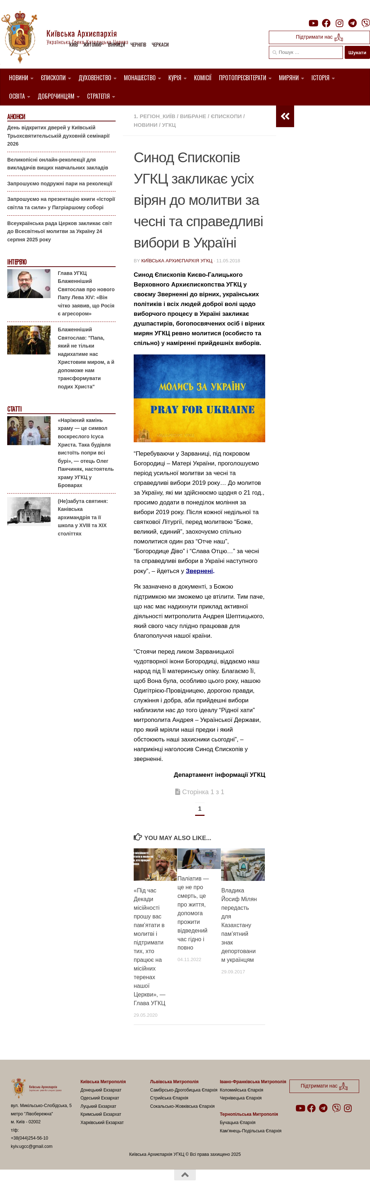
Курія (174, 77)
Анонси (16, 117)
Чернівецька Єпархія (241, 1098)
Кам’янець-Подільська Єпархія (250, 1130)
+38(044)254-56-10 (29, 1138)
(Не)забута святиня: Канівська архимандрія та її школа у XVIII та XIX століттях (83, 517)
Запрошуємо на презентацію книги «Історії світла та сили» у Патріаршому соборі (61, 203)
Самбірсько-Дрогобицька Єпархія (184, 1090)
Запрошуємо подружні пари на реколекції (59, 183)
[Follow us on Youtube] (313, 23)
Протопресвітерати (242, 77)
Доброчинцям (56, 96)
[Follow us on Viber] (365, 23)
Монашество (140, 77)
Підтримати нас (319, 37)
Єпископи (53, 77)
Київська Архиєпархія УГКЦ (176, 260)
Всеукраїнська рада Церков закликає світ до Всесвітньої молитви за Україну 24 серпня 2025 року (59, 231)
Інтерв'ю (16, 262)
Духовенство (94, 77)
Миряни (289, 77)
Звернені (199, 571)
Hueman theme (96, 1186)
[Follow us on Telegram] (352, 23)
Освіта (17, 96)
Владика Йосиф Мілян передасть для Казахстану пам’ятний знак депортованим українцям (239, 925)
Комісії (203, 77)
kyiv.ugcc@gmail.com (31, 1146)
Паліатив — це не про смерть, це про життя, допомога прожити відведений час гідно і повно (193, 913)
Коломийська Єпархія (241, 1090)
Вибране (193, 116)
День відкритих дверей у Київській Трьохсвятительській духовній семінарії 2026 (58, 136)
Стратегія (98, 96)
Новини (18, 77)
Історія (320, 77)
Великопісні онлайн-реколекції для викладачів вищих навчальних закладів (57, 164)
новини (146, 125)
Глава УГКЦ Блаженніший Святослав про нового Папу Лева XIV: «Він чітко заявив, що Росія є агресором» (86, 293)
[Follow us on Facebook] (326, 23)
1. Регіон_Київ (154, 116)
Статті (14, 409)
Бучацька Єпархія (237, 1122)
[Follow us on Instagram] (339, 23)
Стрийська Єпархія (169, 1098)
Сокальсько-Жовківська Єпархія (182, 1106)
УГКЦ (169, 125)
